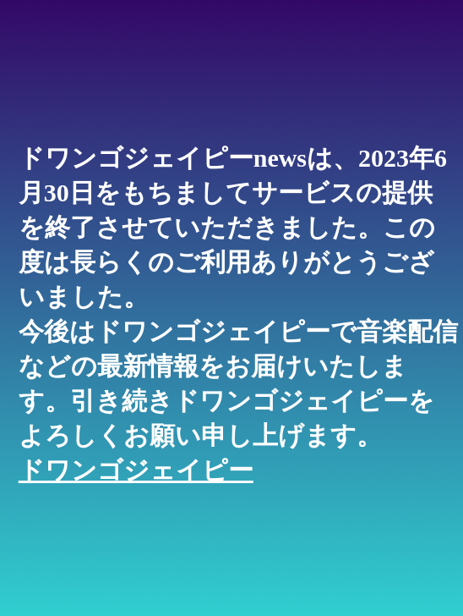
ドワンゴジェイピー (136, 470)
